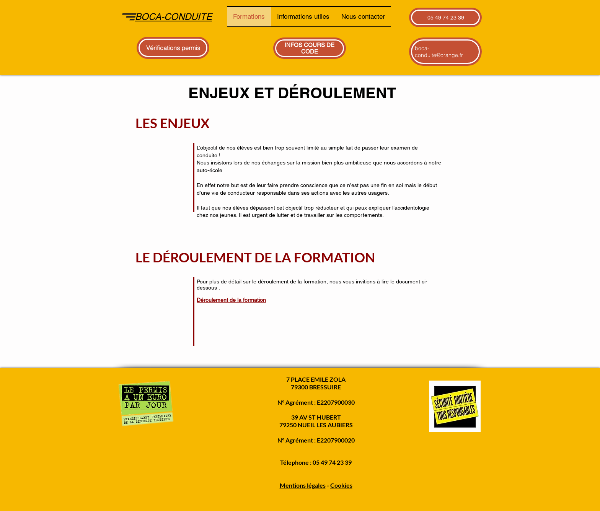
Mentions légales (303, 485)
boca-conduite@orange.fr (439, 52)
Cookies (341, 485)
